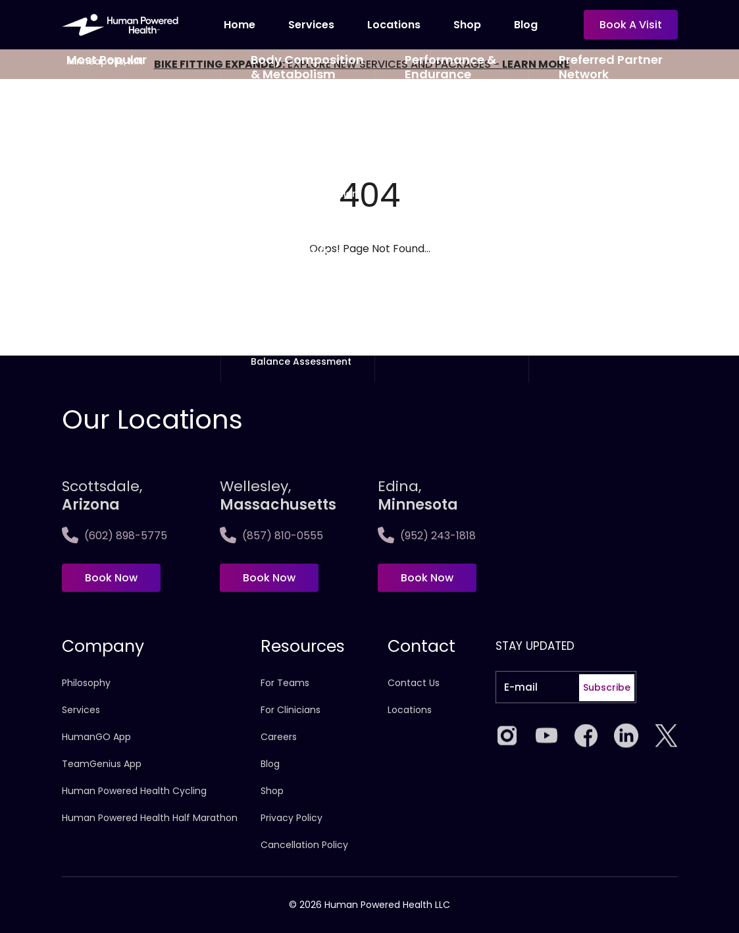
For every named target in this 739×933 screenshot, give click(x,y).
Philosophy (86, 682)
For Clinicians (290, 709)
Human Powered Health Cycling (134, 790)
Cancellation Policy (304, 844)
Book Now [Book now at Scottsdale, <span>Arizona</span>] (111, 577)
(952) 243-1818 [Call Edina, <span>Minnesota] (427, 535)
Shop (467, 24)
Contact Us (414, 682)
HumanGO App (96, 736)
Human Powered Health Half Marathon (150, 817)
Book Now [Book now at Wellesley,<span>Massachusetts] (269, 577)
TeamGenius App (101, 763)
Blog (526, 24)
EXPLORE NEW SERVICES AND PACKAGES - (362, 64)
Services (311, 24)
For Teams (285, 682)
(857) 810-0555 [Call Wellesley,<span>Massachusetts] (271, 535)
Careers (279, 736)
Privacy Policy (291, 817)
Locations (393, 24)
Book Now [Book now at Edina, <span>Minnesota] (427, 577)
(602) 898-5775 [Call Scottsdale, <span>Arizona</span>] (114, 535)
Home (239, 24)
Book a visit (630, 24)
